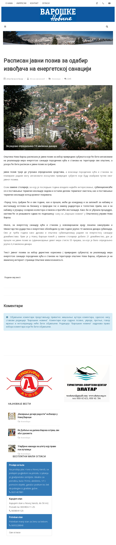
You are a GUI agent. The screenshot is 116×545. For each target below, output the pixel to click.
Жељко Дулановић (36, 78)
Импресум (21, 3)
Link (67, 78)
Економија (56, 78)
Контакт (34, 3)
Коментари (25, 421)
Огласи (46, 3)
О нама (9, 3)
